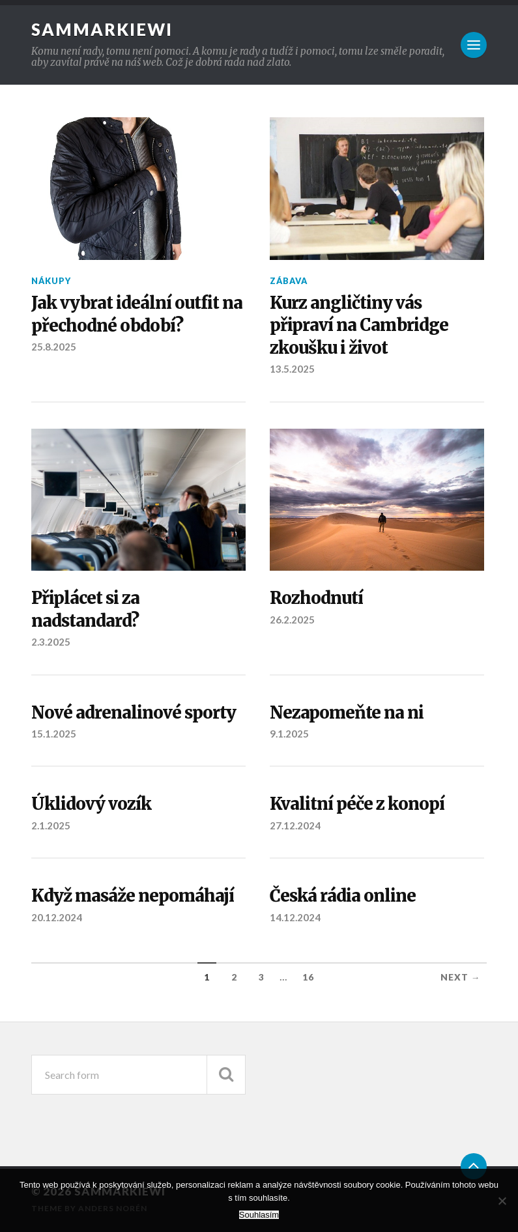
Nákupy (51, 281)
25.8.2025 (53, 346)
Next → (460, 977)
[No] (501, 1200)
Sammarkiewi (102, 29)
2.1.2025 (50, 825)
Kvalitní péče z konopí (357, 804)
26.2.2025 (292, 619)
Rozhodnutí (316, 598)
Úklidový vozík (91, 804)
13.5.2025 (292, 369)
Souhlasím (259, 1215)
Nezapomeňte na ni (347, 712)
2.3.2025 (50, 642)
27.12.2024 (295, 825)
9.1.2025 (289, 733)
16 (308, 977)
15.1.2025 (53, 733)
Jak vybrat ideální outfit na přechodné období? (136, 314)
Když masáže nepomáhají (132, 895)
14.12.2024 (295, 917)
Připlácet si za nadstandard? (85, 609)
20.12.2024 (56, 917)
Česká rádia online (343, 895)
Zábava (289, 281)
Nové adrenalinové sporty (133, 712)
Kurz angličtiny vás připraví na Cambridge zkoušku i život (359, 325)
